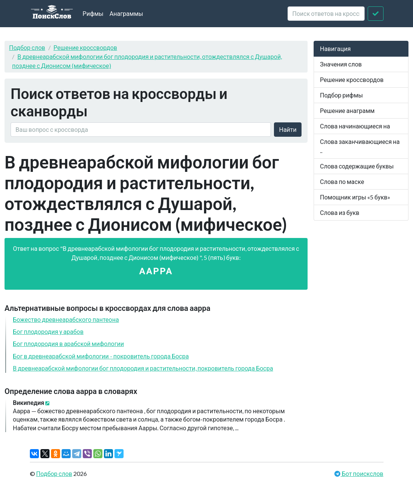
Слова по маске (342, 181)
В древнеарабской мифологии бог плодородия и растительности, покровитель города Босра (143, 368)
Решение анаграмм (347, 110)
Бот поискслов (361, 473)
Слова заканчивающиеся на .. (360, 146)
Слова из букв (339, 212)
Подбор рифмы (341, 95)
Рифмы (93, 13)
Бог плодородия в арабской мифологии (68, 343)
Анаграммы (126, 13)
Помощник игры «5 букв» (355, 197)
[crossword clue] (326, 13)
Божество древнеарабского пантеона (66, 319)
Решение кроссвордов (85, 47)
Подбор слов (27, 47)
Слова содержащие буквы (357, 166)
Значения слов (341, 64)
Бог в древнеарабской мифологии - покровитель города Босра (101, 356)
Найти (287, 129)
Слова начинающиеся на (355, 126)
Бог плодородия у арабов (48, 331)
